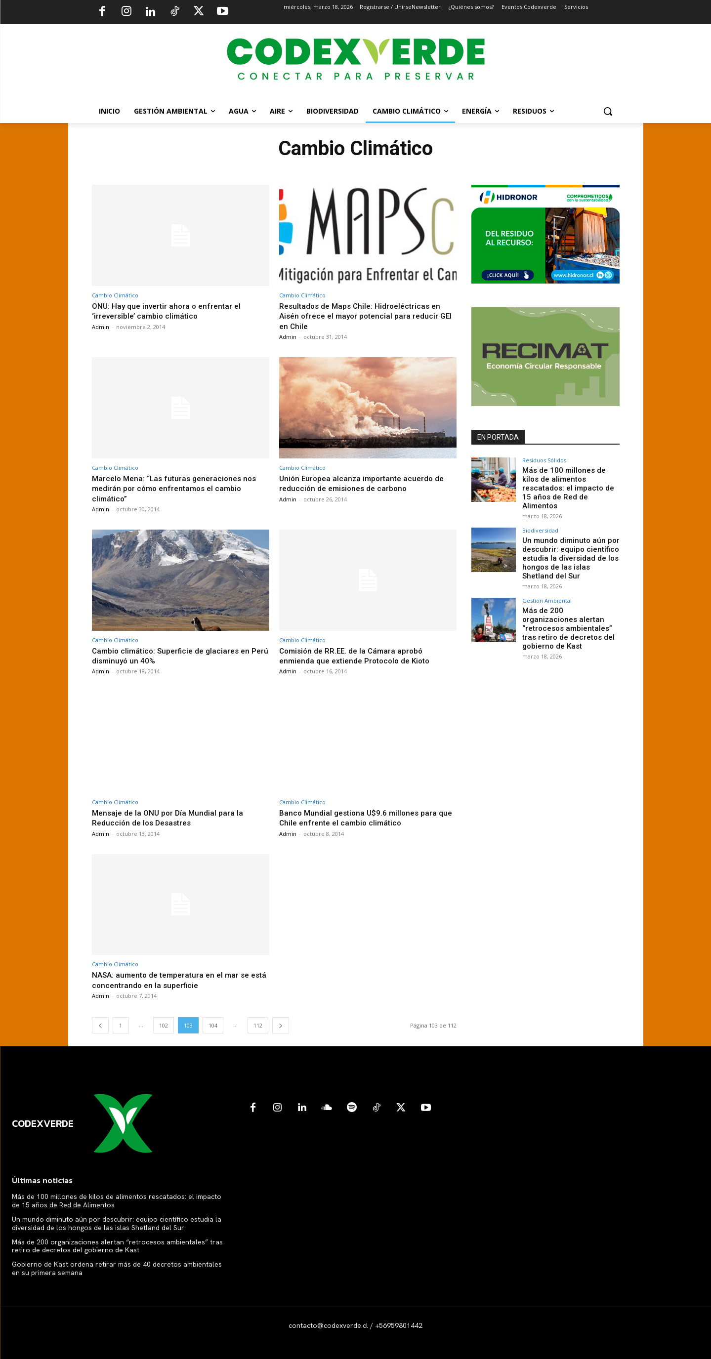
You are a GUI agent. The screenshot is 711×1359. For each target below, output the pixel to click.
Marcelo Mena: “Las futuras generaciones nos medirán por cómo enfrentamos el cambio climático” (178, 488)
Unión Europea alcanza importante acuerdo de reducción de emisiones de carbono (366, 483)
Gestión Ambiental (547, 586)
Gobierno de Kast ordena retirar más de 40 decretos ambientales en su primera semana (117, 1268)
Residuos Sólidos (544, 460)
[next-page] (280, 1025)
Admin (100, 326)
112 (257, 1025)
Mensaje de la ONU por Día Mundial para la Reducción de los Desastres (171, 817)
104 (213, 1025)
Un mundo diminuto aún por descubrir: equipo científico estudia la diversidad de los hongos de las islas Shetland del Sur (569, 545)
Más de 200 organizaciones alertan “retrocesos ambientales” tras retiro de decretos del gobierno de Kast (567, 612)
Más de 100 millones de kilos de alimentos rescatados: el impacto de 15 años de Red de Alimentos (569, 482)
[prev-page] (100, 1025)
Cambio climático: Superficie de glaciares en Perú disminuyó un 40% (176, 655)
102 (163, 1025)
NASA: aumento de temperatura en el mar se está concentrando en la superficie (176, 979)
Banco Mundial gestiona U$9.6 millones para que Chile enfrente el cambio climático (362, 817)
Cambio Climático (115, 295)
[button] (608, 111)
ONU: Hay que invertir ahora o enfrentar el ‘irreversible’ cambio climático (170, 311)
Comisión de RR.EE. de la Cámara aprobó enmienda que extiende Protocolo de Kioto (360, 655)
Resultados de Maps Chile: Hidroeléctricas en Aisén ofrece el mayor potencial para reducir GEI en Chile (365, 316)
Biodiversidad (540, 519)
